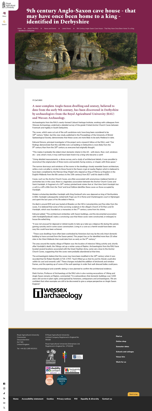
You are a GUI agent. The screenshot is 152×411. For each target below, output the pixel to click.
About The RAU (33, 28)
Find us (119, 336)
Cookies (50, 399)
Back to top (134, 394)
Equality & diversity (90, 399)
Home (20, 28)
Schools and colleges (125, 352)
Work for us (121, 362)
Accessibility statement (32, 399)
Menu (4, 14)
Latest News (66, 28)
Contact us (107, 399)
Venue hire (120, 357)
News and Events (50, 28)
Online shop (121, 341)
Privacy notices (64, 399)
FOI (75, 399)
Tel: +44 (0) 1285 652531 (27, 348)
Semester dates (122, 346)
